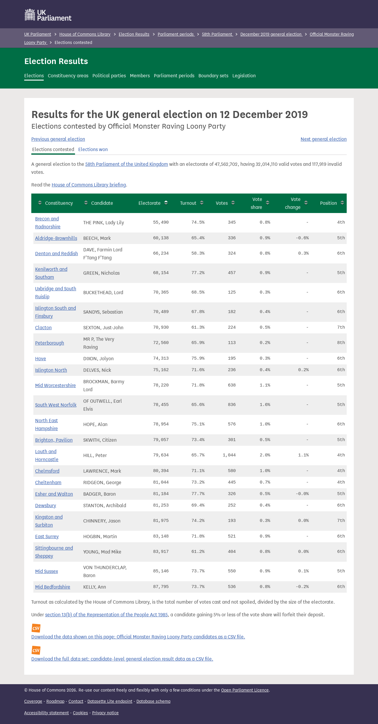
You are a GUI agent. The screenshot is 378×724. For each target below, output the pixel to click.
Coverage (33, 701)
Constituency (59, 203)
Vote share (256, 203)
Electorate (150, 203)
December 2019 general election (271, 34)
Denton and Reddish (56, 253)
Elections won (93, 149)
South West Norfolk (55, 405)
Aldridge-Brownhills (56, 238)
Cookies (80, 712)
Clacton (43, 327)
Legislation (244, 75)
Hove (40, 358)
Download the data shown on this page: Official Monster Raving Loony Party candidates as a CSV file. (138, 637)
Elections (34, 75)
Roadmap (55, 701)
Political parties (109, 75)
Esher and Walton (54, 494)
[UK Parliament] (48, 14)
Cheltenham (48, 482)
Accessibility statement (46, 712)
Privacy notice (105, 712)
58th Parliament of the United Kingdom (126, 164)
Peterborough (49, 343)
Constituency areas (68, 75)
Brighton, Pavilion (54, 440)
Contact (76, 701)
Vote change (293, 203)
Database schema (153, 701)
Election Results (134, 34)
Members (140, 75)
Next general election (324, 139)
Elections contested (53, 149)
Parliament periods (176, 34)
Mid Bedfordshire (52, 587)
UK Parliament (37, 34)
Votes (222, 203)
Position (328, 203)
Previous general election (58, 139)
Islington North (51, 370)
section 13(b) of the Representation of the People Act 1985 (106, 614)
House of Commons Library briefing (89, 185)
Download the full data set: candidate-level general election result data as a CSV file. (122, 659)
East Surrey (47, 536)
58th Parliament (217, 34)
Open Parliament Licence (245, 690)
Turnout (188, 203)
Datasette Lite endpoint (109, 701)
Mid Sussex (46, 571)
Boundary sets (213, 75)
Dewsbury (45, 505)
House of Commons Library (84, 34)
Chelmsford (47, 471)
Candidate (102, 203)
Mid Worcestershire (55, 385)
